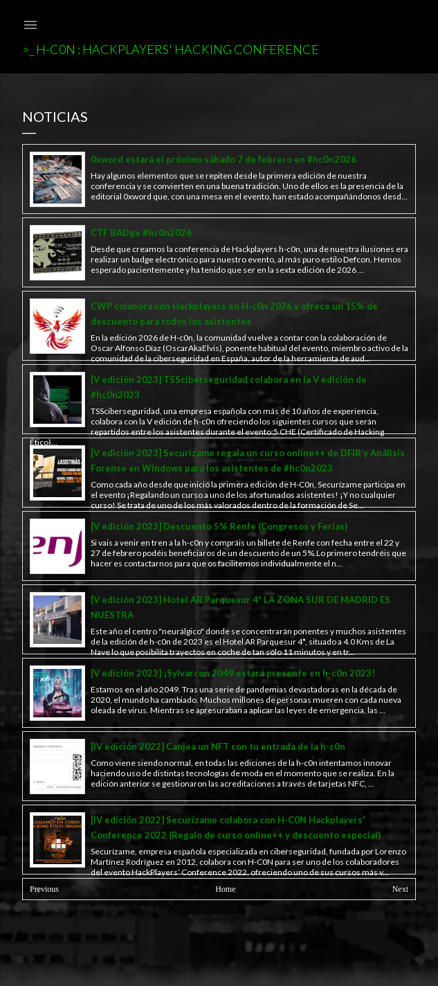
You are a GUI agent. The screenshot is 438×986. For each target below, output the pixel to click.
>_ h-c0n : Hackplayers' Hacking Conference (170, 49)
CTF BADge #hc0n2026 (141, 232)
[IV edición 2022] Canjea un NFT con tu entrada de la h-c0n (218, 746)
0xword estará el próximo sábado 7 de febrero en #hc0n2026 (223, 159)
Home (225, 889)
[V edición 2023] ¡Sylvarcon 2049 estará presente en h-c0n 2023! (233, 673)
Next (400, 889)
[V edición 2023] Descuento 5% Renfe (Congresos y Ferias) (219, 526)
